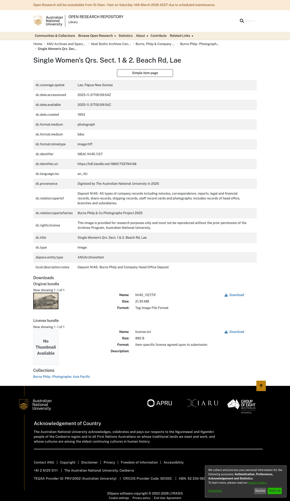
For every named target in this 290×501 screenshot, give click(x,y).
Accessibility (174, 462)
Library (73, 22)
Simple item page (145, 73)
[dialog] (245, 481)
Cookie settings (119, 498)
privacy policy (257, 482)
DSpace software (120, 493)
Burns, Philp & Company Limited (156, 44)
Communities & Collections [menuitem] (55, 36)
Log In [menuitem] (249, 21)
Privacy (109, 462)
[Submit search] (241, 21)
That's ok (275, 490)
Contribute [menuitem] (159, 36)
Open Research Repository (95, 17)
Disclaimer (89, 462)
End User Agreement (167, 498)
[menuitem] (97, 36)
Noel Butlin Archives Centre (111, 44)
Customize (215, 490)
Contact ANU (44, 462)
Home (37, 44)
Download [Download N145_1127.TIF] (234, 295)
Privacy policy (142, 498)
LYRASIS (176, 493)
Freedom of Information (139, 462)
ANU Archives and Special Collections (67, 44)
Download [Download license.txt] (234, 332)
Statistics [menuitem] (125, 36)
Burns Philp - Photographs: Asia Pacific (200, 44)
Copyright (68, 462)
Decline (260, 490)
